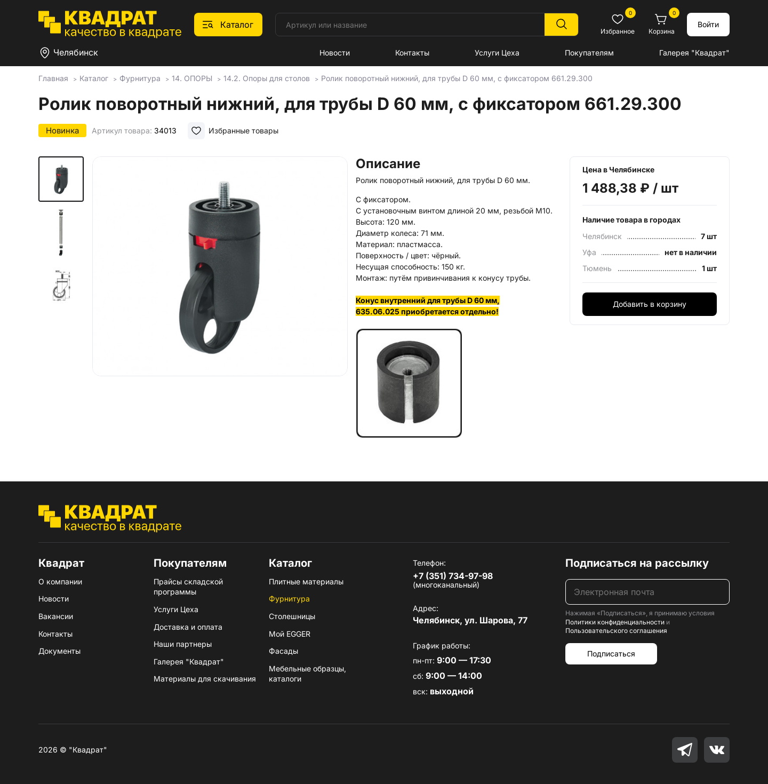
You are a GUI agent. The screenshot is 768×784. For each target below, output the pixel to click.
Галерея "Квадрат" (694, 52)
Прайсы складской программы (188, 587)
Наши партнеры (183, 643)
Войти (708, 24)
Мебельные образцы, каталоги (307, 674)
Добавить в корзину (649, 303)
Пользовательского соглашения (616, 631)
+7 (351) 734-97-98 (453, 576)
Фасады (283, 650)
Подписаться (611, 653)
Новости (334, 52)
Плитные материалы (306, 581)
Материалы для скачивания (205, 678)
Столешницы (292, 616)
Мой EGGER (289, 633)
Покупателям (589, 52)
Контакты (412, 52)
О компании (60, 581)
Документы (59, 650)
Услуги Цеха (497, 52)
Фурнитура (289, 598)
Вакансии (55, 616)
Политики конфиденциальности (615, 622)
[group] (219, 290)
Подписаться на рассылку (637, 563)
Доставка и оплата (188, 626)
